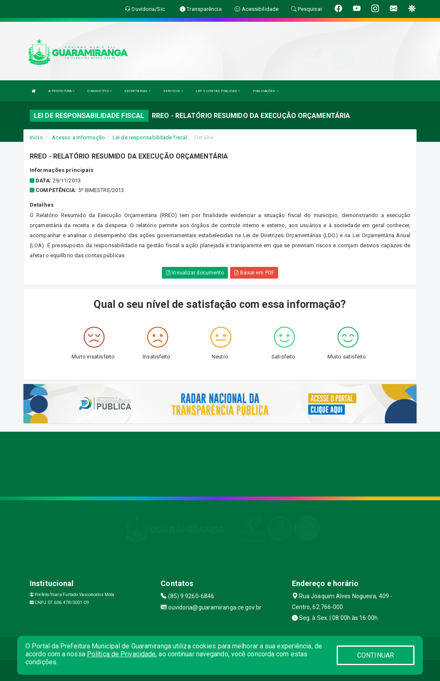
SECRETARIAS (137, 91)
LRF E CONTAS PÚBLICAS (218, 91)
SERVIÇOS (173, 91)
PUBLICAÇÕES (265, 91)
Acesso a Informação (78, 137)
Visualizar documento (195, 273)
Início (36, 137)
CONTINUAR (375, 655)
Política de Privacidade (121, 654)
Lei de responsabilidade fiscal (150, 137)
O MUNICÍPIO (99, 91)
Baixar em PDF (254, 273)
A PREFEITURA (61, 91)
